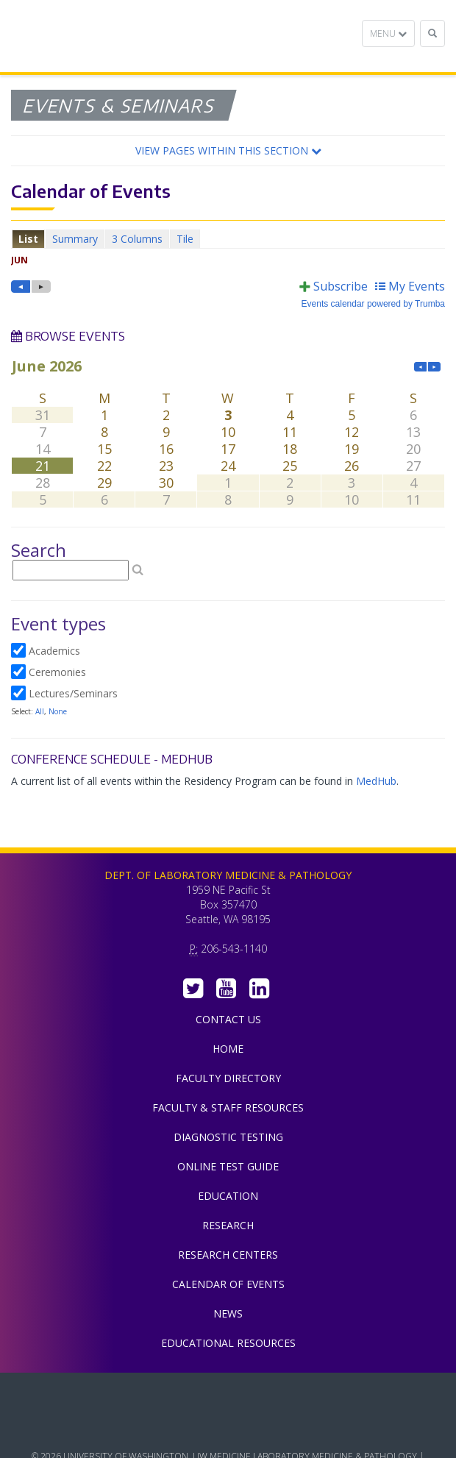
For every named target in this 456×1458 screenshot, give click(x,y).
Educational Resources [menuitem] (228, 1343)
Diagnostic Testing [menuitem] (228, 1137)
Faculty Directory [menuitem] (228, 1078)
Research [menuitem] (228, 1225)
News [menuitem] (228, 1313)
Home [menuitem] (228, 1049)
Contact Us (228, 1019)
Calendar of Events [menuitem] (228, 1284)
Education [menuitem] (228, 1196)
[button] (228, 151)
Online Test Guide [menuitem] (228, 1166)
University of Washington (228, 1428)
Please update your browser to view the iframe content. (228, 238)
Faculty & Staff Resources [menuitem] (228, 1107)
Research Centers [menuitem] (228, 1255)
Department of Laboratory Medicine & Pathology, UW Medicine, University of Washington (86, 36)
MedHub (376, 781)
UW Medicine (228, 1395)
